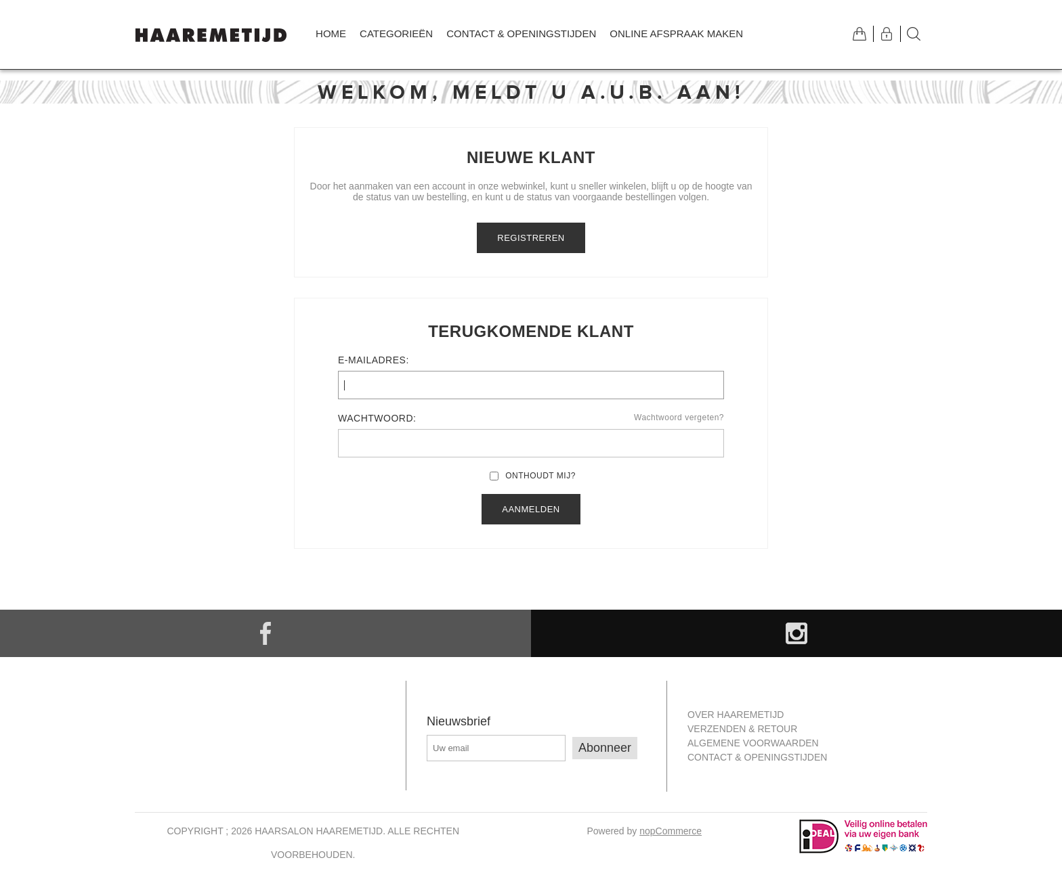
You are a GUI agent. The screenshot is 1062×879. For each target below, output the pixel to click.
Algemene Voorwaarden (753, 743)
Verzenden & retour (742, 728)
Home (331, 33)
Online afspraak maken (676, 33)
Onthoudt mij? (540, 475)
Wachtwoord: (377, 418)
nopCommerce (670, 831)
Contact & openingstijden (521, 33)
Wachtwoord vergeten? (679, 417)
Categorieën (396, 33)
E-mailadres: (373, 360)
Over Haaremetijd (735, 714)
